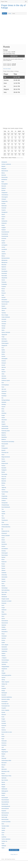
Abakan (3, 352)
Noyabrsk (4, 811)
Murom (3, 773)
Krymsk (3, 712)
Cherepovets (5, 503)
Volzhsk (3, 328)
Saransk (3, 581)
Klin (2, 398)
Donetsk (3, 203)
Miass (3, 767)
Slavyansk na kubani (6, 601)
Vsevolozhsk (4, 649)
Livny (3, 835)
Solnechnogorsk (5, 302)
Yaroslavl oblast (5, 826)
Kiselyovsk (4, 223)
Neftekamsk (4, 789)
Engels (3, 415)
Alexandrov (4, 420)
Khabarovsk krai (5, 531)
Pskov (3, 455)
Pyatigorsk (4, 470)
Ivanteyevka (4, 221)
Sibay (3, 612)
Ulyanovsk (4, 391)
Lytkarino (4, 254)
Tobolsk (3, 513)
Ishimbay (4, 404)
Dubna (3, 354)
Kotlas (3, 756)
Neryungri (4, 758)
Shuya (3, 634)
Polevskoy (4, 282)
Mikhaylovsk (4, 262)
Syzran (3, 618)
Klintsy (3, 225)
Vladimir (3, 653)
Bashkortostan (5, 428)
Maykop (3, 754)
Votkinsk (3, 655)
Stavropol (4, 594)
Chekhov (4, 500)
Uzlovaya (4, 323)
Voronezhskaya (5, 660)
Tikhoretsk (4, 308)
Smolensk (4, 603)
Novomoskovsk (5, 808)
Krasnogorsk (4, 701)
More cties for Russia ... (14, 850)
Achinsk (3, 356)
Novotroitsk (4, 273)
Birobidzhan (4, 179)
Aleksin (3, 422)
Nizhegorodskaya (6, 400)
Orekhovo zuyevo (6, 380)
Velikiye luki (4, 684)
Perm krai (4, 476)
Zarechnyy (4, 339)
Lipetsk (3, 830)
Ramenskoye (5, 555)
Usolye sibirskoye (6, 317)
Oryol (3, 387)
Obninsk (3, 372)
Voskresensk (5, 662)
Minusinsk (4, 265)
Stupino (3, 306)
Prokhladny (4, 284)
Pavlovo (3, 465)
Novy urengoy (5, 315)
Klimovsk (4, 714)
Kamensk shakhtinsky (7, 697)
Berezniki (4, 175)
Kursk (3, 717)
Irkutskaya (4, 396)
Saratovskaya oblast (6, 760)
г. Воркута (4, 658)
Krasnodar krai (5, 704)
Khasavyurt (4, 533)
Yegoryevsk (4, 334)
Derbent (3, 542)
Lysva (3, 832)
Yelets (3, 848)
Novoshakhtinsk (5, 802)
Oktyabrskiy (4, 278)
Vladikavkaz (4, 651)
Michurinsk (4, 769)
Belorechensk (5, 171)
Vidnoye (3, 326)
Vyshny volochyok (6, 332)
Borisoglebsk (5, 184)
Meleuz (3, 256)
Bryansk (3, 450)
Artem (3, 411)
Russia (9, 13)
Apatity (3, 350)
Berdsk (3, 472)
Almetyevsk (4, 162)
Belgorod (4, 479)
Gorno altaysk (5, 645)
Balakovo (4, 439)
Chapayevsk (4, 192)
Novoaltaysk (4, 271)
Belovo (3, 173)
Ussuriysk (4, 319)
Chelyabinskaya (5, 505)
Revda (3, 291)
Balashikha (4, 437)
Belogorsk (4, 168)
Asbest (3, 417)
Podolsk (3, 461)
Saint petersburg (5, 590)
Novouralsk (4, 275)
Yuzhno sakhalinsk (6, 839)
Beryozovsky (5, 177)
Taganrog (4, 487)
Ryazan (3, 568)
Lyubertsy (4, 837)
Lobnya (3, 251)
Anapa (3, 369)
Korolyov (4, 721)
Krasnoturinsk (5, 236)
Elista (3, 409)
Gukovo (3, 216)
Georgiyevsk (4, 212)
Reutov (3, 289)
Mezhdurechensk (6, 258)
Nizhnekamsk (5, 815)
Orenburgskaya (5, 385)
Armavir (3, 365)
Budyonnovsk (5, 463)
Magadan (4, 749)
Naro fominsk (5, 780)
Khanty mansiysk (6, 535)
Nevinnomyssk (5, 819)
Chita (3, 522)
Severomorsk (5, 623)
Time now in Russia (7, 69)
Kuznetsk (4, 723)
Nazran (3, 782)
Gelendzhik (4, 647)
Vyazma (3, 677)
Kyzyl (3, 738)
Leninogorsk (4, 245)
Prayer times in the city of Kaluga (13, 6)
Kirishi (3, 736)
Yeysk (3, 843)
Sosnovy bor (4, 304)
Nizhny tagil (4, 817)
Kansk (3, 538)
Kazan (3, 686)
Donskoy (4, 551)
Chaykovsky (4, 496)
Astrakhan (4, 413)
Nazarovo (4, 269)
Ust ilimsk (4, 321)
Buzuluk (3, 190)
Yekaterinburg (5, 426)
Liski (3, 747)
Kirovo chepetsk (5, 710)
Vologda (3, 673)
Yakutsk (3, 828)
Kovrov (3, 728)
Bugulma (4, 188)
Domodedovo (5, 548)
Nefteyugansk (5, 791)
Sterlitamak (4, 596)
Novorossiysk (5, 797)
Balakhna (4, 433)
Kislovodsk (4, 741)
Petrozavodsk (5, 444)
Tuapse (3, 511)
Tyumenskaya (5, 492)
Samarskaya (4, 588)
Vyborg (3, 679)
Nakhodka (4, 778)
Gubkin (3, 642)
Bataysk (3, 166)
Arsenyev (4, 363)
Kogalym (4, 227)
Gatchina (4, 638)
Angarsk (3, 424)
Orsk (3, 382)
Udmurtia (4, 376)
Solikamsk (4, 610)
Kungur (3, 240)
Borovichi (4, 186)
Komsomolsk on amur (7, 732)
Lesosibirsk (4, 249)
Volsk (3, 671)
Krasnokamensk (5, 232)
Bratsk (3, 446)
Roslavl (3, 566)
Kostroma (4, 725)
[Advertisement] (14, 30)
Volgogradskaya (5, 666)
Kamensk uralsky (6, 699)
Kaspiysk (4, 688)
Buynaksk (4, 468)
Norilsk (3, 795)
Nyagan (3, 787)
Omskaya (4, 393)
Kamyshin (4, 695)
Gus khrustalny (5, 524)
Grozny (3, 640)
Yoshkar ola (4, 841)
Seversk (3, 297)
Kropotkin (4, 708)
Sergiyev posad (5, 599)
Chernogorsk (5, 197)
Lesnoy (3, 247)
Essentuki (4, 208)
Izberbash (4, 402)
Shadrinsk (4, 629)
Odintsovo (4, 378)
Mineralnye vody (5, 771)
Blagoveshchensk (6, 457)
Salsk (3, 295)
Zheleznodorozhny (6, 527)
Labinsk (3, 243)
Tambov (3, 489)
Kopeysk (4, 230)
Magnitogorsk (5, 752)
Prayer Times (4, 2)
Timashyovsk (5, 520)
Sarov (3, 583)
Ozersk (3, 280)
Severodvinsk (5, 621)
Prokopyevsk (5, 448)
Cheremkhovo (5, 195)
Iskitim (3, 219)
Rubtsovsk (4, 562)
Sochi (3, 605)
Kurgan (3, 719)
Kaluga (3, 690)
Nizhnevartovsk (5, 813)
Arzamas (4, 361)
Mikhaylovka (4, 260)
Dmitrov (3, 546)
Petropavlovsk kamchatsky (8, 441)
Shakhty (3, 627)
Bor (2, 529)
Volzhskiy (4, 664)
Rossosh (4, 293)
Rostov (3, 564)
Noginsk (3, 793)
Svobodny (4, 572)
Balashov (4, 435)
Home (4, 13)
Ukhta (3, 374)
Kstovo (3, 459)
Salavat (3, 586)
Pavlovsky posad (6, 431)
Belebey (3, 483)
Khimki (3, 540)
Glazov (3, 214)
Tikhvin (3, 310)
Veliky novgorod (5, 682)
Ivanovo (3, 406)
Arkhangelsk (4, 358)
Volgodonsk (4, 669)
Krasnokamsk (5, 234)
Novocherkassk (5, 800)
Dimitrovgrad (5, 553)
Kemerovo (4, 743)
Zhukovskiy (4, 575)
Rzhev (3, 559)
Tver (3, 509)
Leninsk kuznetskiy (6, 821)
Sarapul (3, 579)
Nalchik (3, 784)
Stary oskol (4, 592)
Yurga (3, 337)
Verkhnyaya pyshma (6, 675)
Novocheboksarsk (6, 507)
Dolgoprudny (5, 201)
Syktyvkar (4, 625)
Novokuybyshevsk (6, 806)
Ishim (3, 824)
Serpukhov (4, 614)
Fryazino (4, 210)
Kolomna (4, 730)
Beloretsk (4, 481)
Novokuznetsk (5, 804)
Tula (3, 516)
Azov (3, 348)
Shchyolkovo (5, 631)
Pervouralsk (4, 474)
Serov (3, 616)
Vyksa (3, 330)
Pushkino (4, 286)
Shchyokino (4, 299)
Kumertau (4, 238)
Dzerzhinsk (4, 544)
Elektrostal (4, 206)
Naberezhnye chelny (6, 776)
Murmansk (4, 762)
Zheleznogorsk (5, 343)
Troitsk (3, 494)
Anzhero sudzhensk (6, 164)
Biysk (3, 182)
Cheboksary (4, 498)
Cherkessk (4, 636)
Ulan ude (4, 389)
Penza (3, 485)
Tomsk (3, 518)
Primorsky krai (5, 452)
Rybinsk (3, 557)
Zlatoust (3, 570)
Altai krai (4, 367)
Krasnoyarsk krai (5, 706)
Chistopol (4, 199)
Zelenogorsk (4, 341)
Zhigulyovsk (4, 345)
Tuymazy (4, 313)
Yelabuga (4, 845)
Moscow (3, 765)
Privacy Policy (13, 854)
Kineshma (4, 745)
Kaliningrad (4, 693)
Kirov (3, 734)
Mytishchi (4, 267)
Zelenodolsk (4, 577)
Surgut (3, 607)
